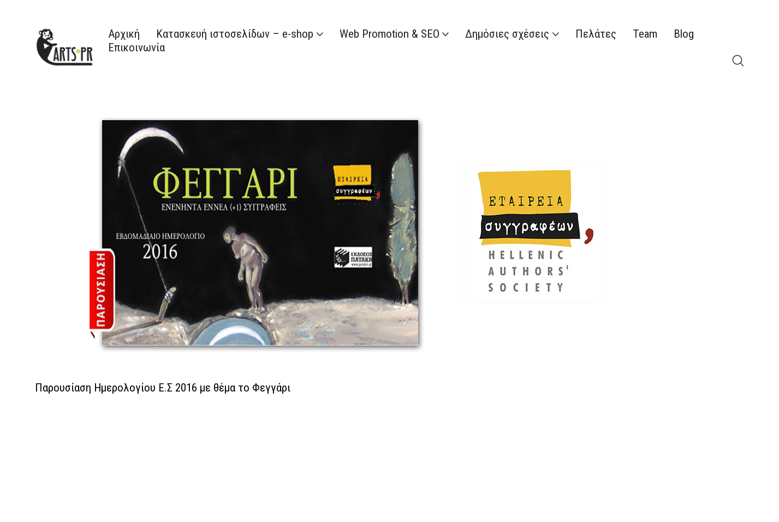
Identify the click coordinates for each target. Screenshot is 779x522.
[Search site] (738, 61)
